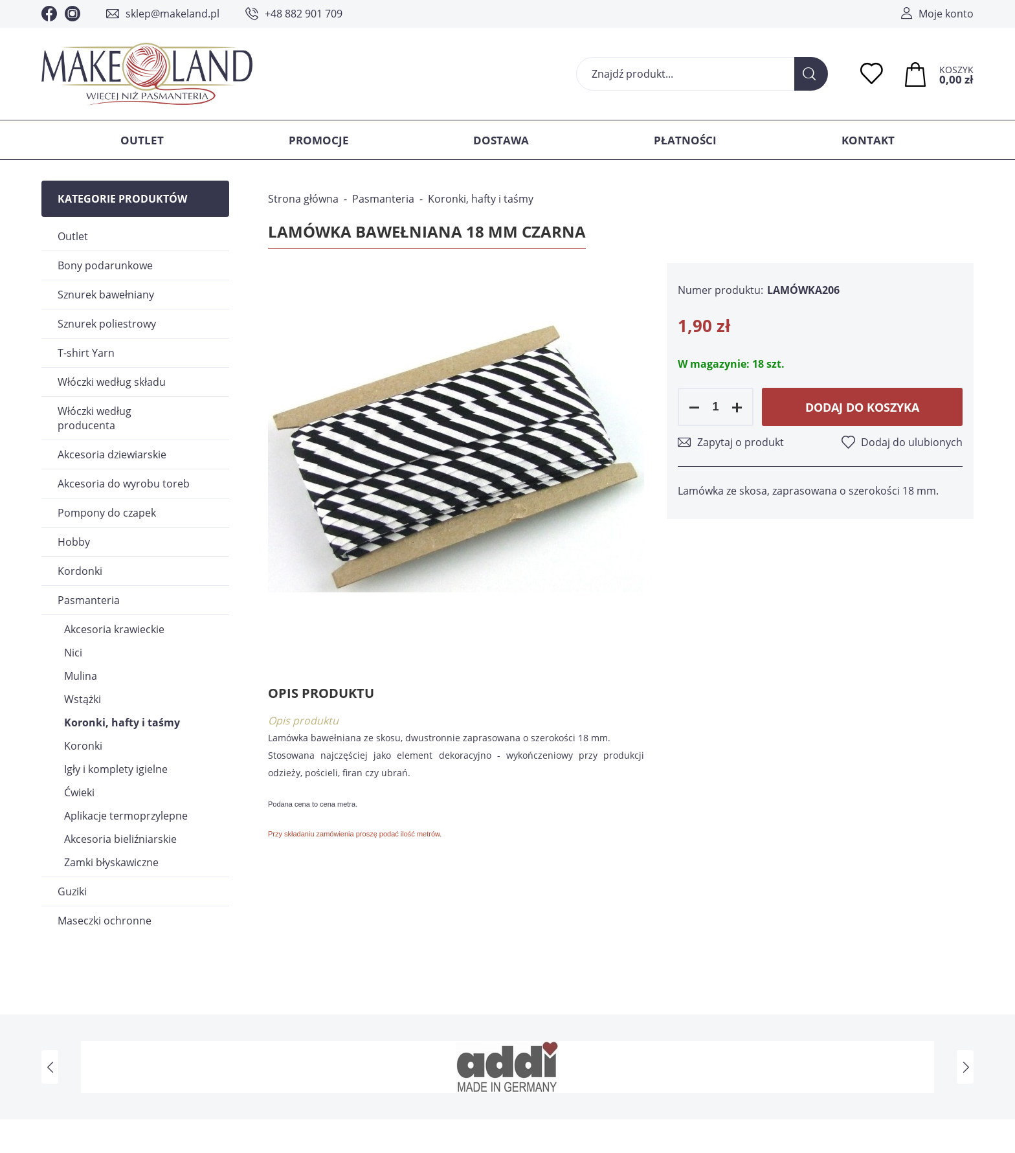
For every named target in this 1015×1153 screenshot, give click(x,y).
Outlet (142, 140)
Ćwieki (79, 792)
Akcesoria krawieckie (114, 629)
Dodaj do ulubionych (912, 442)
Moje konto (946, 13)
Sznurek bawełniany (106, 294)
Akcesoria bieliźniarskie (120, 839)
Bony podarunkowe (105, 265)
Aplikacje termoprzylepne (126, 816)
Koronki (83, 746)
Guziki (72, 891)
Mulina (80, 676)
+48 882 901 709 (303, 13)
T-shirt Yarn (86, 353)
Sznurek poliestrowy (107, 324)
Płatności (685, 140)
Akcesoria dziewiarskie (112, 454)
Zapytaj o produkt (740, 442)
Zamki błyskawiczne (111, 862)
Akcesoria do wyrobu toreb (124, 483)
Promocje (319, 140)
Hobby (74, 542)
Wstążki (82, 699)
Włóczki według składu (112, 382)
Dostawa (501, 140)
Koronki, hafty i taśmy (122, 722)
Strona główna (303, 199)
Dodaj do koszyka (862, 407)
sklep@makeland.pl (172, 13)
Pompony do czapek (107, 513)
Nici (73, 652)
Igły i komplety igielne (116, 769)
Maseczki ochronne (104, 920)
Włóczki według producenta (94, 418)
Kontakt (868, 140)
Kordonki (80, 571)
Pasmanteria (89, 600)
